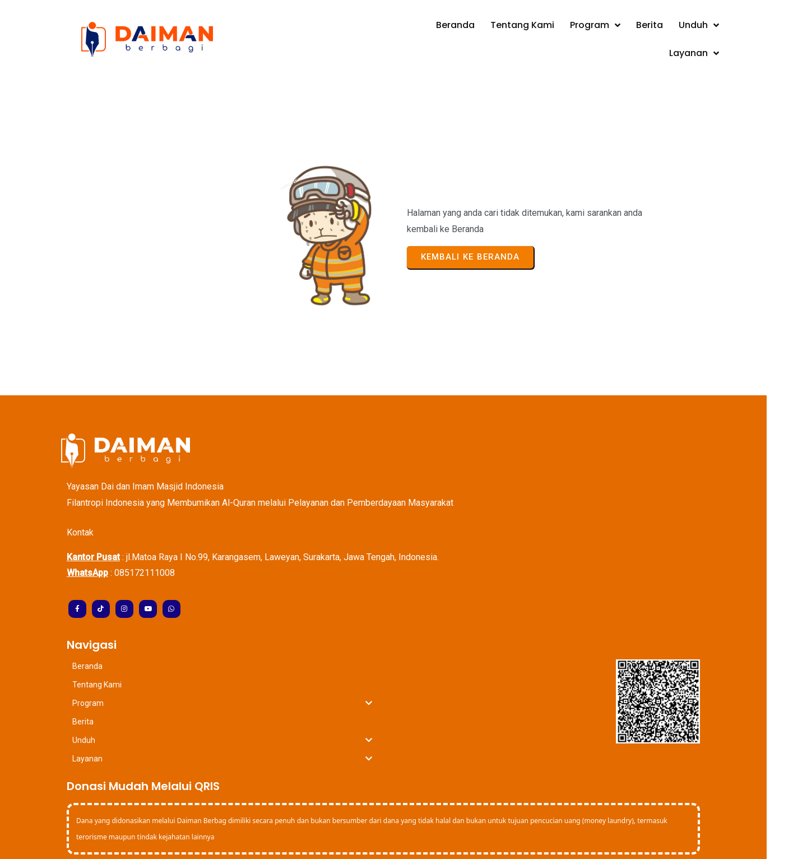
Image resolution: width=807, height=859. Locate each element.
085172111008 (164, 533)
